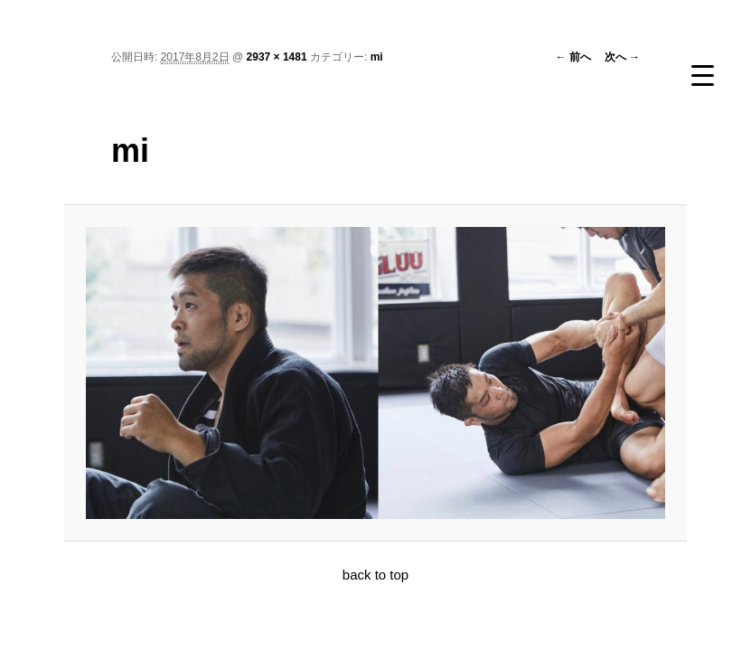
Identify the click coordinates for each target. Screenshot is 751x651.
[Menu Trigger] (703, 75)
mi (377, 57)
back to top (375, 574)
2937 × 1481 (277, 57)
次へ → (622, 57)
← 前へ (572, 57)
